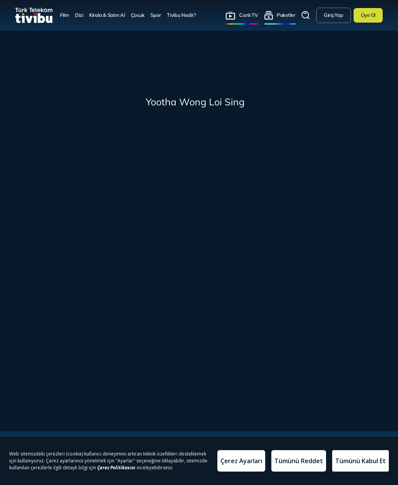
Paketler (286, 15)
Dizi (79, 15)
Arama (305, 15)
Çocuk (138, 15)
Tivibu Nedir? (181, 15)
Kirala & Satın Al (107, 15)
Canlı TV (248, 15)
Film (64, 15)
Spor (155, 15)
